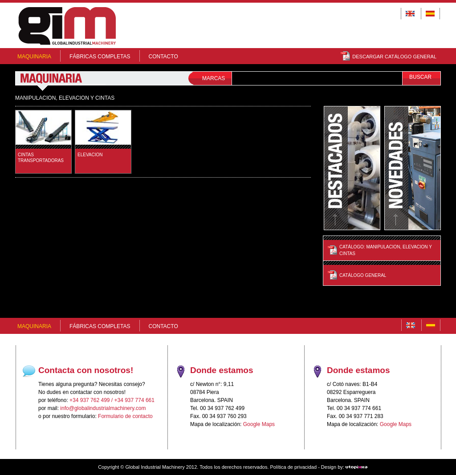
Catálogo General (362, 275)
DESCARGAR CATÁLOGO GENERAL (388, 56)
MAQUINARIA (34, 56)
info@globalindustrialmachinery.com (103, 408)
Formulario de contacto (125, 416)
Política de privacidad (293, 467)
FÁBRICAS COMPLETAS (99, 56)
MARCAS (213, 78)
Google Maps (259, 424)
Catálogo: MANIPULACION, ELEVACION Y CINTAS (385, 250)
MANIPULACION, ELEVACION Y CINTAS (64, 98)
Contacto (163, 56)
